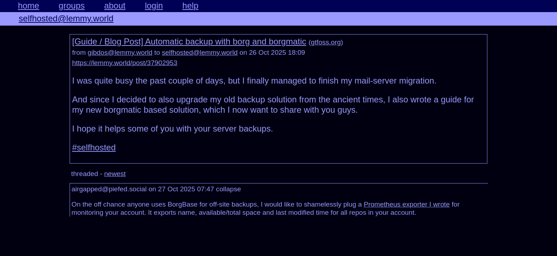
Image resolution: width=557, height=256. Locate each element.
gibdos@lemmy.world (120, 52)
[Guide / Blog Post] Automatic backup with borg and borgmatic (189, 41)
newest (115, 173)
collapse (228, 189)
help (190, 5)
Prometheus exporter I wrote (407, 204)
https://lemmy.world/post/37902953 (124, 62)
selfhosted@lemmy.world (66, 18)
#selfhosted (94, 147)
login (154, 5)
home (28, 5)
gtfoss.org (326, 42)
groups (72, 5)
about (114, 5)
